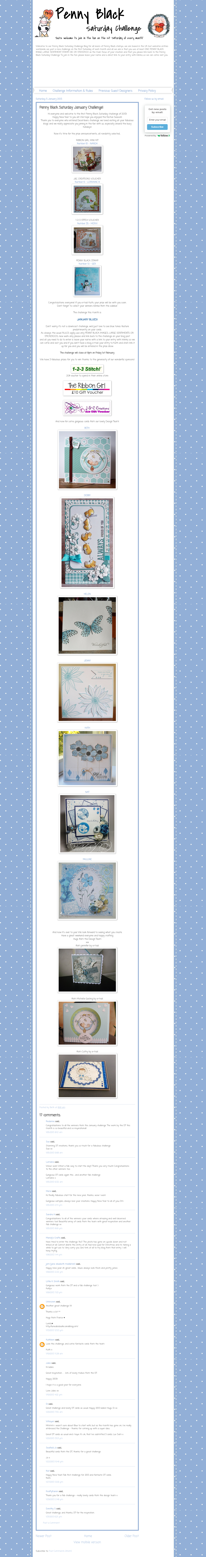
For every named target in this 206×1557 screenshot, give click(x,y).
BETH (86, 428)
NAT (87, 792)
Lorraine (50, 1162)
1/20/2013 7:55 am (54, 1412)
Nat (47, 1471)
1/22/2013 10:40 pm (54, 1461)
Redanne (50, 1121)
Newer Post (44, 1536)
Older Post (132, 1536)
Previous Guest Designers (115, 91)
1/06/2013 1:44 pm (54, 1254)
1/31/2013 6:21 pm (54, 1516)
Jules (48, 1363)
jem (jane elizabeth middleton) (60, 1264)
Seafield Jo (51, 1447)
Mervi (48, 1191)
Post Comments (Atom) (60, 1551)
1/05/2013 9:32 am (54, 1182)
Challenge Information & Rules (73, 91)
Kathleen (50, 1339)
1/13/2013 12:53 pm (54, 1330)
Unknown (50, 1301)
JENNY (87, 661)
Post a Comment (51, 1523)
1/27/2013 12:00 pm (54, 1482)
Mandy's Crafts (53, 1238)
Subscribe (157, 127)
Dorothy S (51, 1508)
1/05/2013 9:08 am (54, 1152)
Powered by (157, 135)
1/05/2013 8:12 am (54, 1132)
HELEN (87, 594)
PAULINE (87, 859)
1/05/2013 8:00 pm (54, 1228)
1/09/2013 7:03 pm (54, 1292)
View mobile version (87, 1542)
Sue (48, 1141)
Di (47, 1404)
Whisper (50, 1421)
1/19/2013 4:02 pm (54, 1394)
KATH (87, 728)
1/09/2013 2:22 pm (54, 1272)
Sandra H (50, 1214)
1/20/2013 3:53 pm (54, 1438)
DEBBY (87, 495)
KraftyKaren (52, 1491)
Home (43, 91)
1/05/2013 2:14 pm (54, 1205)
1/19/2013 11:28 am (54, 1353)
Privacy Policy (147, 91)
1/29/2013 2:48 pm (54, 1499)
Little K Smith (53, 1281)
